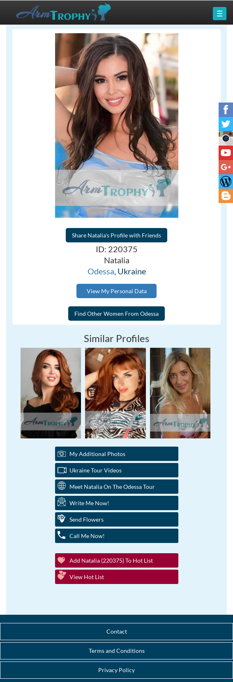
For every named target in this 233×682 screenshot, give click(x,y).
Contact (116, 631)
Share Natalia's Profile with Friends (116, 235)
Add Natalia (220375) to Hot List (111, 560)
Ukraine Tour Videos (95, 470)
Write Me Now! (89, 503)
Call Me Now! (87, 535)
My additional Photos (97, 453)
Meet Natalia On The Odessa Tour (112, 486)
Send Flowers (86, 519)
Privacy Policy (116, 669)
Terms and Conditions (117, 650)
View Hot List (86, 576)
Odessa (101, 271)
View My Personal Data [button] (117, 290)
